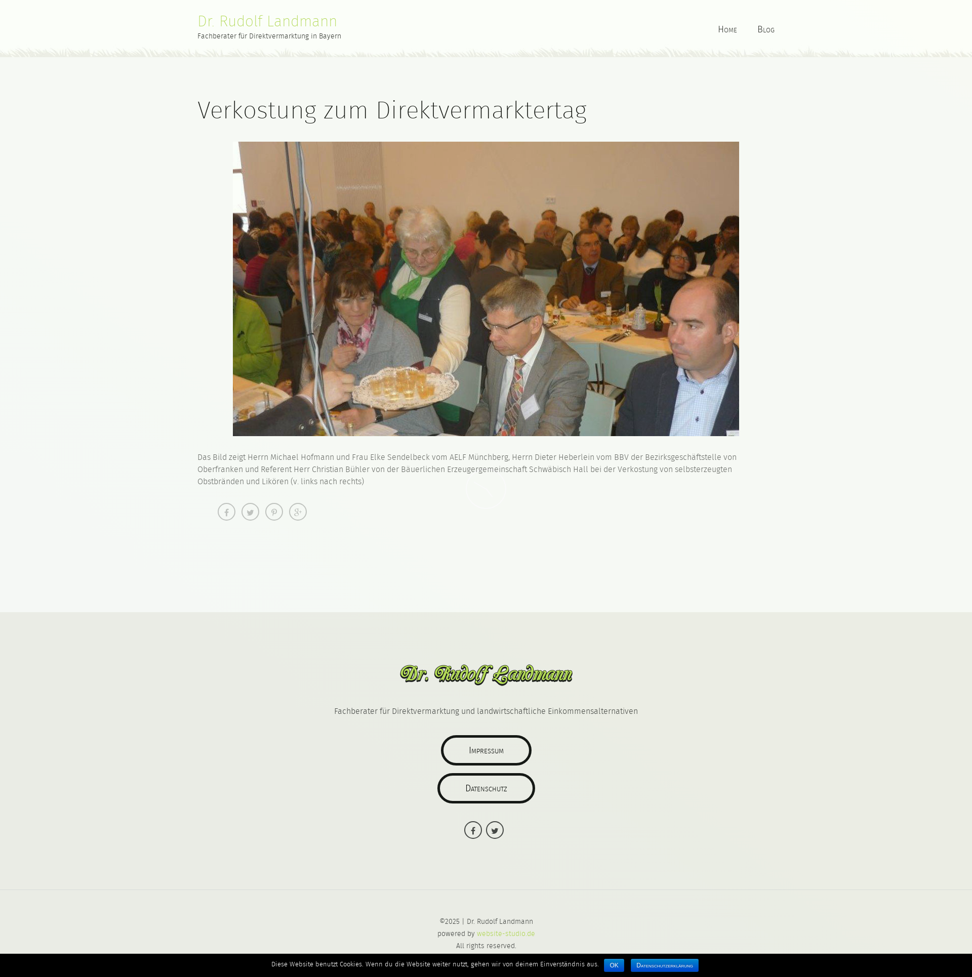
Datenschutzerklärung (664, 965)
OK (614, 965)
